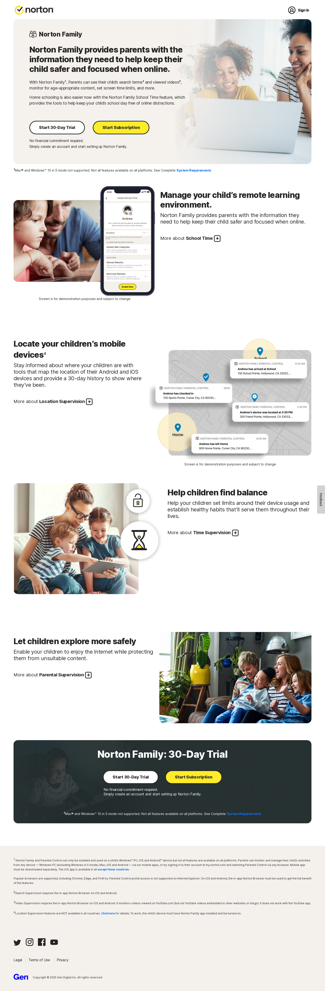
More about (190, 238)
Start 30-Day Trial (57, 127)
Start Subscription (121, 127)
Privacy (62, 960)
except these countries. (114, 869)
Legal (18, 960)
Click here (108, 913)
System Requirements (193, 170)
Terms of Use (39, 960)
